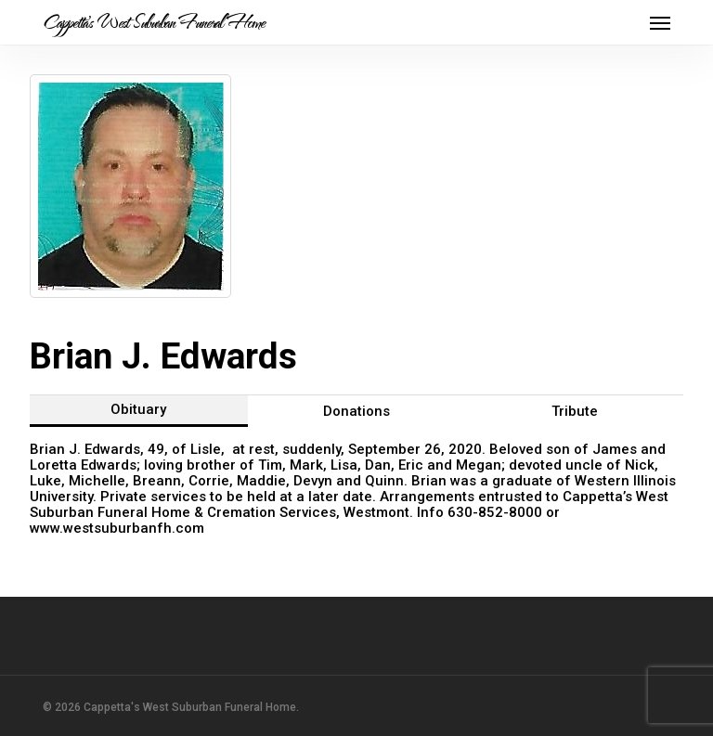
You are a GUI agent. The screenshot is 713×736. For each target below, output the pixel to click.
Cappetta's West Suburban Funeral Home (154, 22)
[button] (660, 22)
